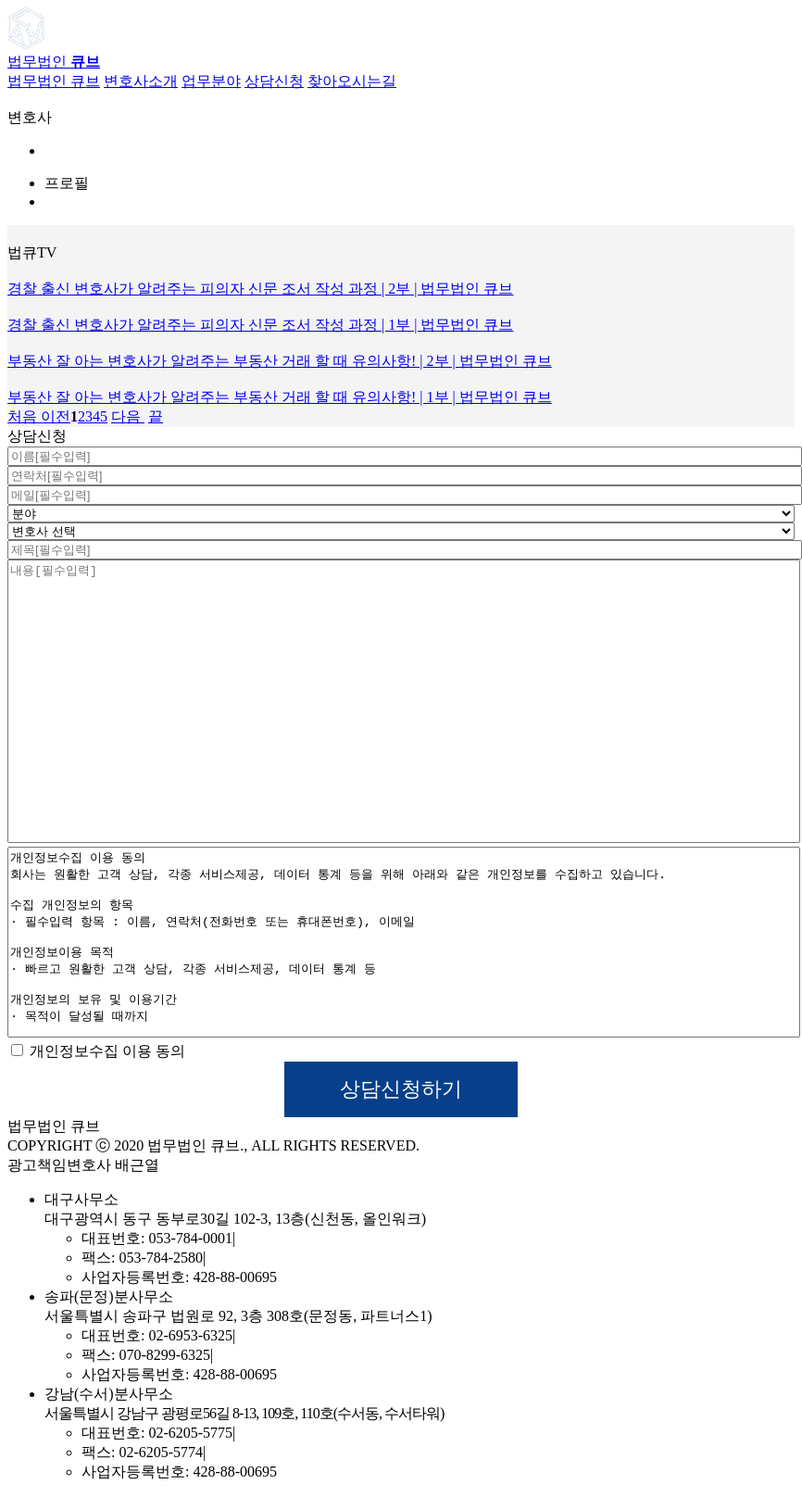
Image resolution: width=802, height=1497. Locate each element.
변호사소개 (141, 81)
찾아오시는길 (351, 81)
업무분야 (211, 81)
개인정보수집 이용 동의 (98, 1051)
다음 (127, 416)
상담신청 (274, 81)
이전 (53, 416)
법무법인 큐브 (53, 81)
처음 (22, 416)
